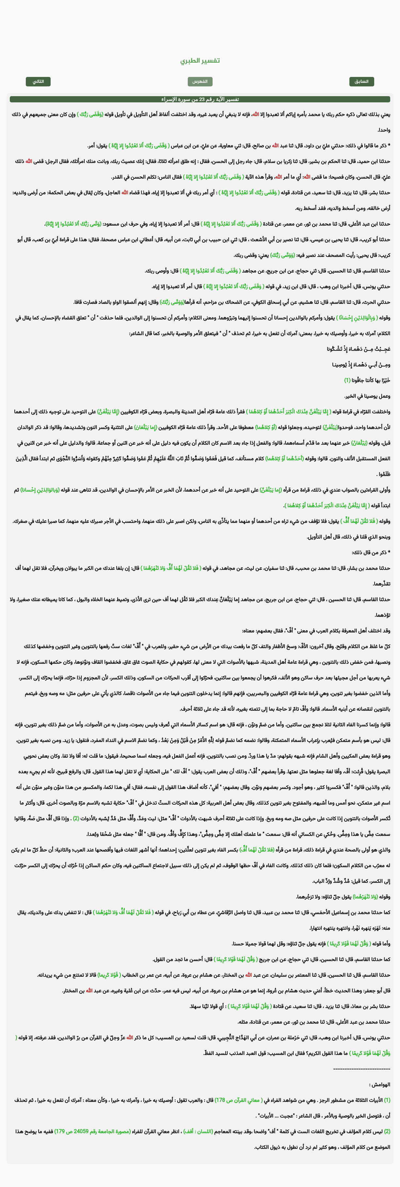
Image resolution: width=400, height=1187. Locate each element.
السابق (362, 81)
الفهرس (200, 81)
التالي (38, 81)
